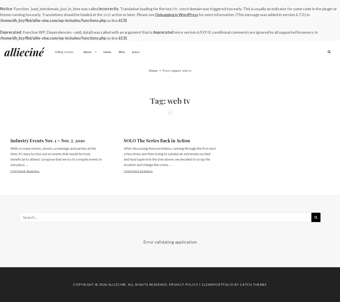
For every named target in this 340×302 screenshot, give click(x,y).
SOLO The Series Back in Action (157, 140)
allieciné (24, 52)
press (136, 52)
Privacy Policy (183, 284)
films (122, 52)
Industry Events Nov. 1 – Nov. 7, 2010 (47, 140)
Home (153, 70)
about (90, 52)
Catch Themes (253, 284)
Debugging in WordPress (176, 14)
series (107, 52)
